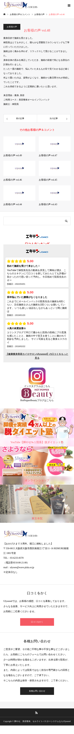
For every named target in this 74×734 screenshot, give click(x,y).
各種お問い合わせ (37, 691)
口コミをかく (37, 622)
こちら (46, 386)
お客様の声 (12, 27)
